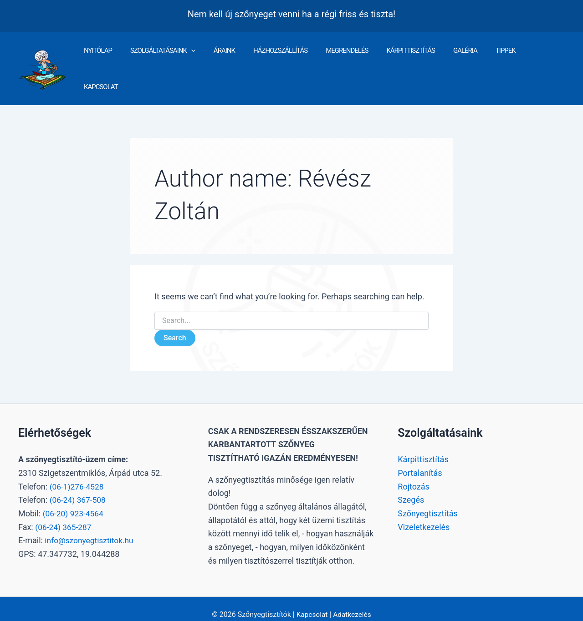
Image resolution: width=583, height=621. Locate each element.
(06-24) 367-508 (79, 488)
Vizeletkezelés (424, 515)
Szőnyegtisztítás (428, 501)
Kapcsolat (311, 602)
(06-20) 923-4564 (74, 501)
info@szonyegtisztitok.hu (91, 528)
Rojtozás (414, 474)
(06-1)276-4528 (78, 474)
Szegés (411, 488)
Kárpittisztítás (423, 447)
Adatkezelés (353, 602)
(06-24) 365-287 (64, 515)
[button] (213, 63)
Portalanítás (420, 460)
